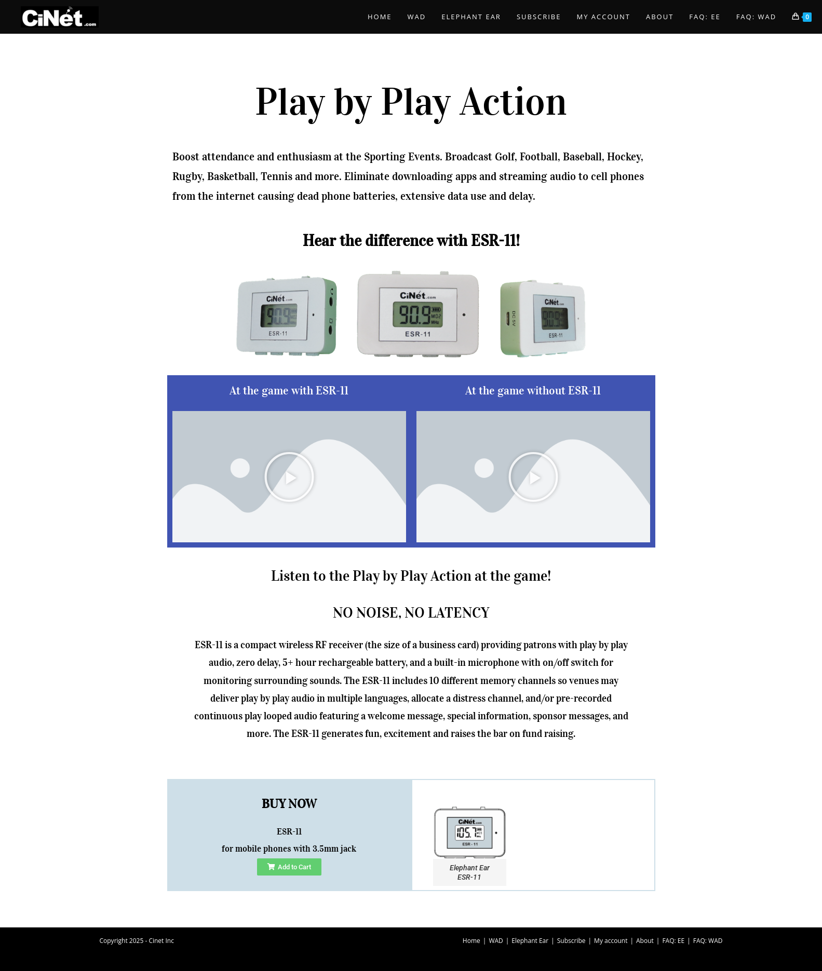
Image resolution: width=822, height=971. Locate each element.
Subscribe (571, 940)
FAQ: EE (673, 940)
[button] (289, 477)
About (645, 940)
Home (471, 940)
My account (610, 940)
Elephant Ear (529, 940)
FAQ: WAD (708, 940)
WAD (496, 940)
